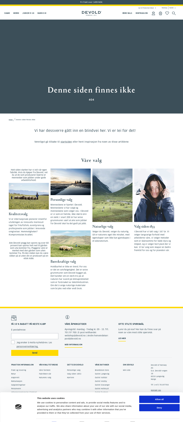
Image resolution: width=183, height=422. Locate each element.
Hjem (11, 119)
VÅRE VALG (127, 13)
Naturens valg (45, 377)
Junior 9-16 (28, 13)
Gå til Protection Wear (146, 8)
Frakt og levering (18, 370)
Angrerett (15, 377)
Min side (126, 370)
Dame (7, 13)
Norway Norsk (168, 8)
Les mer (122, 338)
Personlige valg (74, 370)
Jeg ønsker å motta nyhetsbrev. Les (34, 344)
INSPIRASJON (142, 13)
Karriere (70, 377)
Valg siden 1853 (74, 374)
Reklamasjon (16, 381)
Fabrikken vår (45, 374)
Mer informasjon (73, 345)
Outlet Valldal (101, 377)
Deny (159, 400)
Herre (16, 13)
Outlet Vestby (101, 381)
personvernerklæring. (27, 346)
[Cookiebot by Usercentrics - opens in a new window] (18, 416)
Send (34, 353)
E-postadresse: (18, 330)
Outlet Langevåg (102, 374)
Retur (13, 374)
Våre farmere (44, 370)
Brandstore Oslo (102, 370)
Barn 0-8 (42, 13)
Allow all (159, 391)
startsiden (66, 141)
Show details (148, 416)
